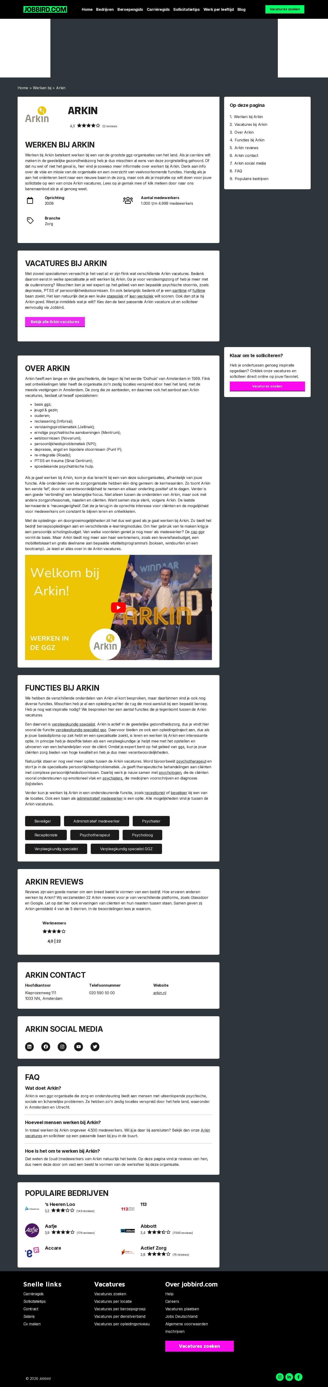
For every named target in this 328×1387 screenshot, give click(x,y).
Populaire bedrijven (251, 178)
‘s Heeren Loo (60, 1204)
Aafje (51, 1226)
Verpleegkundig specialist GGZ (126, 848)
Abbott (148, 1226)
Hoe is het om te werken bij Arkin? (62, 1151)
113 (143, 1204)
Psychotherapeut (95, 835)
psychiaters (112, 778)
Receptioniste (46, 835)
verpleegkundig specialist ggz (81, 729)
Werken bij (42, 87)
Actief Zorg (153, 1248)
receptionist (155, 792)
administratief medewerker (100, 798)
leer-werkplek (141, 296)
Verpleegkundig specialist (56, 848)
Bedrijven (104, 9)
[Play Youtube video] (118, 607)
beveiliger (179, 792)
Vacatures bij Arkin (250, 124)
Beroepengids (130, 9)
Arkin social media (250, 163)
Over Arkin (243, 132)
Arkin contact (246, 155)
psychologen (170, 772)
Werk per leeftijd (219, 9)
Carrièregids (158, 9)
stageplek (115, 296)
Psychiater (151, 821)
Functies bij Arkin (249, 140)
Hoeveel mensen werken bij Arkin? (63, 1122)
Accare (53, 1248)
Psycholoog (142, 835)
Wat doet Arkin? (43, 1088)
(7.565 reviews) (166, 1232)
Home (87, 9)
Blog (241, 9)
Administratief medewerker (96, 821)
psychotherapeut (191, 761)
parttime (179, 290)
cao (194, 531)
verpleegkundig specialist (73, 724)
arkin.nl (159, 992)
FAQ (238, 171)
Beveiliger (42, 821)
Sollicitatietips (186, 9)
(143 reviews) (69, 1210)
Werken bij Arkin (248, 116)
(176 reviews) (70, 1232)
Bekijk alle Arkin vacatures (55, 321)
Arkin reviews (246, 147)
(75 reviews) (164, 1254)
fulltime (198, 290)
